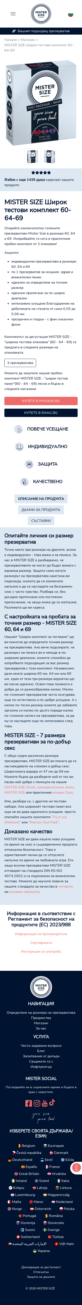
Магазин (28, 39)
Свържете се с (41, 1061)
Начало (10, 39)
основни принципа (24, 891)
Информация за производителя (41, 934)
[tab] (41, 498)
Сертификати (41, 942)
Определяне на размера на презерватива (41, 1012)
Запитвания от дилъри (41, 1056)
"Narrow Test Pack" (43, 822)
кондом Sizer (62, 792)
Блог (41, 1051)
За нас (41, 1028)
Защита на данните (41, 1277)
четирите (65, 886)
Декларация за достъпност (41, 1267)
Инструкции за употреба (41, 951)
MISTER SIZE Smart (19, 787)
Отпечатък (41, 1272)
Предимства (41, 1017)
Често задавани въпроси (41, 1045)
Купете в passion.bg (41, 401)
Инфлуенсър (41, 1066)
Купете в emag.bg (41, 412)
